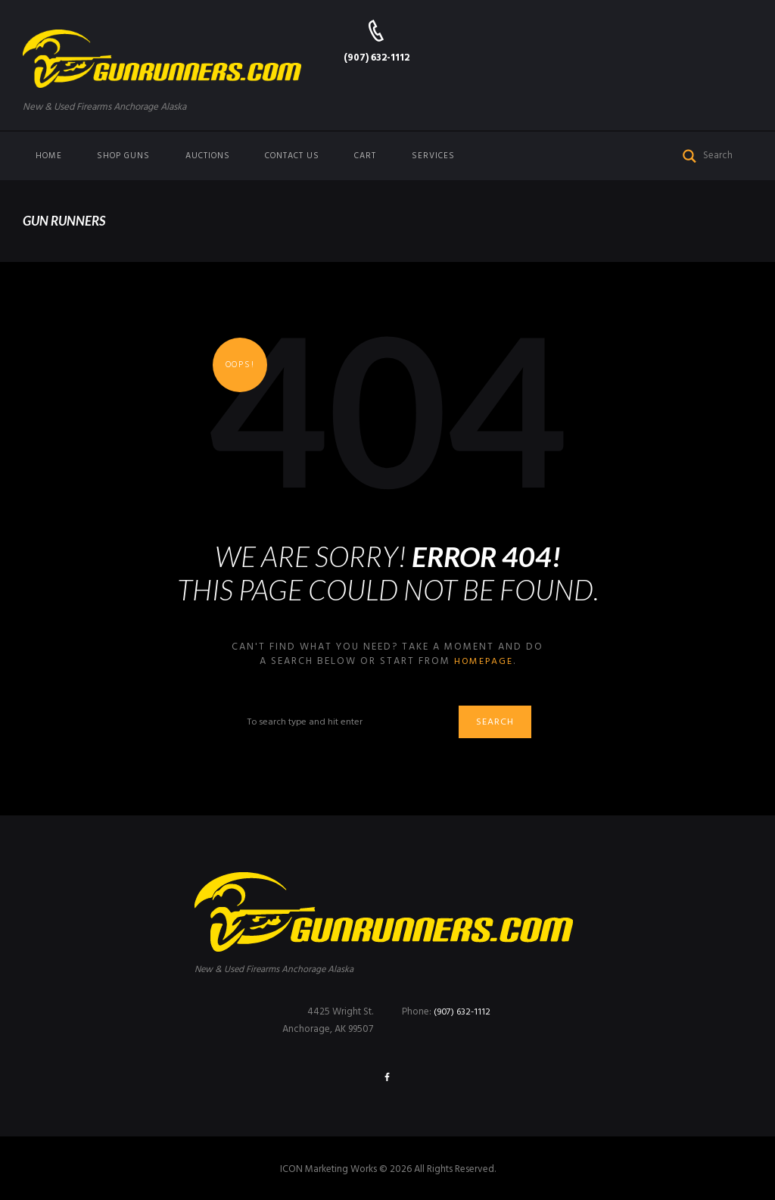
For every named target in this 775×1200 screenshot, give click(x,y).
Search (499, 723)
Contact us (292, 156)
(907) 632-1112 (376, 58)
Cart (365, 156)
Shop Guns (123, 156)
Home (49, 156)
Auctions (207, 156)
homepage (483, 661)
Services (433, 156)
